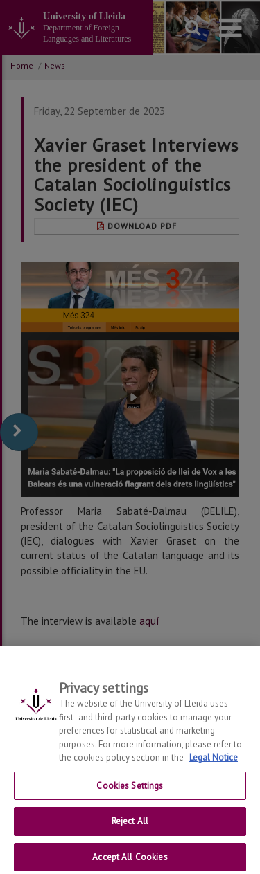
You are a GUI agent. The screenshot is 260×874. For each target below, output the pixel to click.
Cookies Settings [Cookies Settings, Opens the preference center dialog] (129, 799)
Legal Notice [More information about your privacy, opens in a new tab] (213, 771)
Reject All (130, 835)
